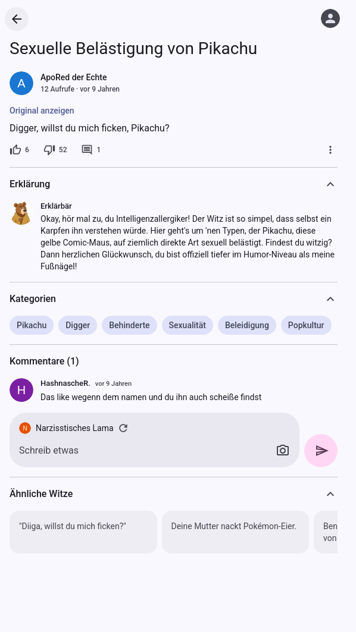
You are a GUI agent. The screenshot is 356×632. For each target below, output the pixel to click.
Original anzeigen (42, 110)
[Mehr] (330, 149)
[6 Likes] (19, 149)
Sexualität (187, 325)
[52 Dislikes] (55, 149)
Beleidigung (247, 325)
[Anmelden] (330, 18)
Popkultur (306, 325)
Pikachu (31, 325)
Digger (77, 325)
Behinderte (129, 325)
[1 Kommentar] (91, 149)
